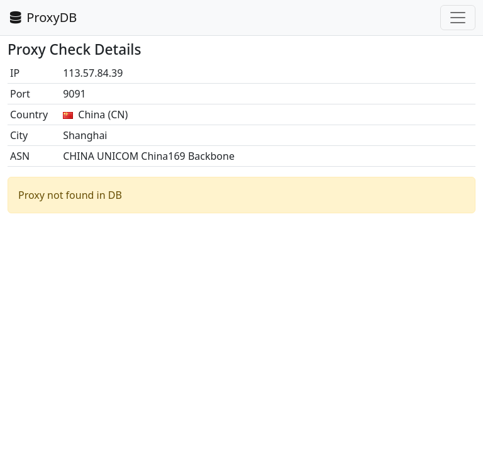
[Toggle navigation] (457, 17)
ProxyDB (42, 17)
